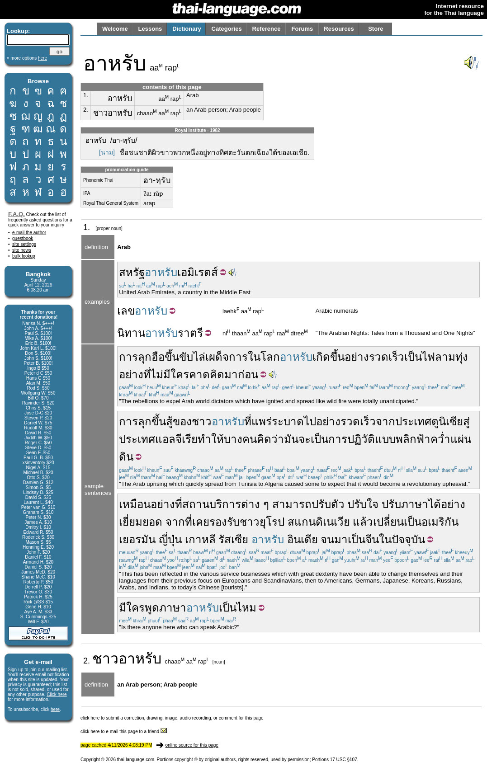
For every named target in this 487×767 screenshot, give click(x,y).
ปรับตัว (328, 504)
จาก (385, 421)
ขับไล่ (192, 357)
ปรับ (357, 504)
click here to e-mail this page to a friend (123, 731)
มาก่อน (241, 374)
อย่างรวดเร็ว (374, 357)
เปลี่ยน (388, 522)
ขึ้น (172, 357)
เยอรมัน (137, 539)
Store (375, 28)
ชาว (202, 421)
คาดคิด (206, 374)
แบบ (385, 439)
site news (21, 250)
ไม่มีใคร (170, 374)
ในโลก (264, 357)
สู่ (466, 421)
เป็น (413, 357)
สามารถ (292, 504)
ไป (310, 421)
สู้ (169, 421)
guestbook (22, 238)
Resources (339, 28)
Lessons (150, 28)
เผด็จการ (226, 357)
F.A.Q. (16, 214)
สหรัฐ (132, 272)
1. (85, 95)
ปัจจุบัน (408, 539)
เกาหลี (200, 539)
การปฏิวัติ (351, 439)
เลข (126, 311)
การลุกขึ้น (142, 421)
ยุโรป (272, 522)
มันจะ (297, 439)
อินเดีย (302, 539)
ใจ (372, 504)
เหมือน (135, 504)
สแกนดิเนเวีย (319, 522)
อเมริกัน (440, 522)
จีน (372, 539)
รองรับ (224, 522)
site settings (24, 244)
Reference (266, 28)
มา (341, 539)
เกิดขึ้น (328, 357)
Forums (302, 28)
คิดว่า (270, 439)
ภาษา (414, 504)
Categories (227, 28)
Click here (56, 694)
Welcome (115, 28)
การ (128, 357)
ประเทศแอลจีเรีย (158, 439)
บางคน (240, 439)
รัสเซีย (233, 539)
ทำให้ (211, 439)
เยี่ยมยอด (140, 522)
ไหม (246, 608)
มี (122, 608)
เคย (200, 522)
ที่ (147, 374)
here (55, 709)
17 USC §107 (343, 759)
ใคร (135, 608)
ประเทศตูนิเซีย (429, 421)
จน (327, 539)
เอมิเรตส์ (197, 272)
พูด (152, 608)
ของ (182, 421)
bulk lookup (23, 256)
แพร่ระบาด (277, 421)
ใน (385, 539)
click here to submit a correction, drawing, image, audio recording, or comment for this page (172, 717)
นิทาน (131, 333)
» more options (27, 58)
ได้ (434, 504)
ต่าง (250, 504)
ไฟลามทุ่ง (445, 357)
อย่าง (131, 374)
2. (85, 109)
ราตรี (190, 333)
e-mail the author (29, 232)
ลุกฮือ (151, 357)
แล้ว (363, 522)
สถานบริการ (211, 504)
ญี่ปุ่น (170, 539)
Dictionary (186, 28)
